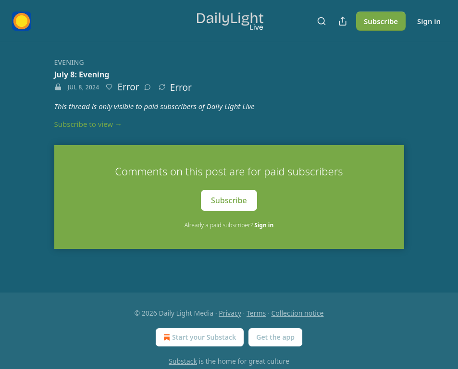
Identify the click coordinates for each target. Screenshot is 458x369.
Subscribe (381, 21)
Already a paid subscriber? (229, 225)
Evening (69, 62)
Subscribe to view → (88, 124)
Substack (183, 361)
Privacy (230, 313)
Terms (256, 313)
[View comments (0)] (147, 87)
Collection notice (298, 313)
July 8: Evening (82, 74)
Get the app (275, 337)
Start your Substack (198, 337)
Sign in (429, 21)
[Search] (321, 21)
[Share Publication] (342, 21)
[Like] (109, 87)
